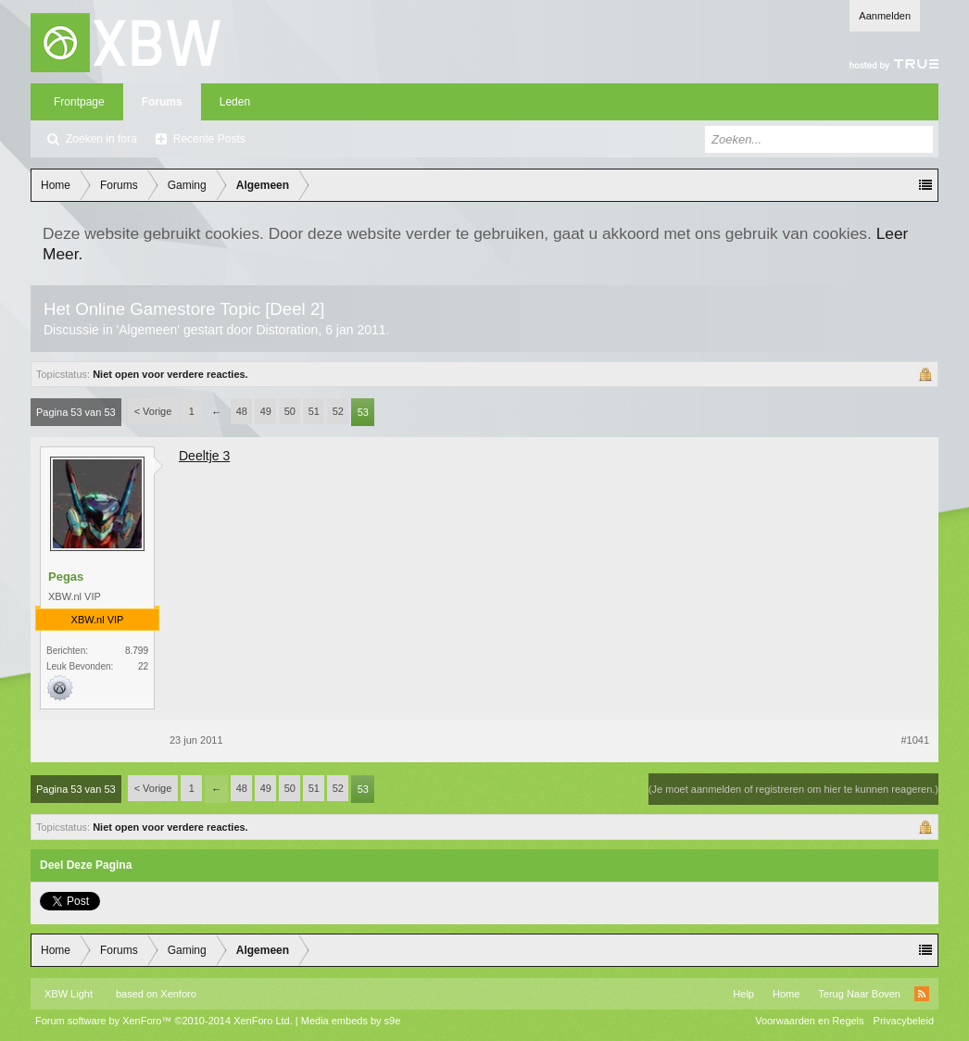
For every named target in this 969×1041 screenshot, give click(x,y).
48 (241, 411)
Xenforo (178, 993)
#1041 (914, 740)
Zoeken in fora (101, 138)
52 (338, 411)
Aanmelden (885, 15)
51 (314, 411)
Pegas (65, 576)
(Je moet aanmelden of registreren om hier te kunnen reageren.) (793, 789)
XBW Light (68, 993)
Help (743, 993)
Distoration (287, 329)
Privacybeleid (904, 1020)
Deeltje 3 (204, 455)
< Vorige (153, 411)
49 (265, 411)
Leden (235, 101)
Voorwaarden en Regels (809, 1020)
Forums (162, 101)
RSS (921, 993)
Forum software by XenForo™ (164, 1020)
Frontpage (79, 101)
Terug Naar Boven (859, 993)
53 (363, 412)
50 (290, 411)
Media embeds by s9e (351, 1020)
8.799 (136, 651)
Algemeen (148, 329)
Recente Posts (209, 138)
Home (786, 993)
